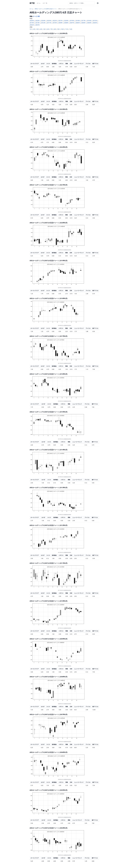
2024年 (43, 21)
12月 (70, 29)
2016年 (89, 21)
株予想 (32, 3)
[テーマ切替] (97, 3)
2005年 (83, 23)
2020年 (66, 21)
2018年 (78, 21)
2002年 (32, 25)
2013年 (37, 23)
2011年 (49, 23)
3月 (38, 29)
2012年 (43, 23)
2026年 (32, 21)
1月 (31, 29)
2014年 (32, 23)
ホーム (38, 3)
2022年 (55, 21)
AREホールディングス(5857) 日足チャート (46, 9)
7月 (52, 29)
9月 (58, 29)
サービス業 (36, 16)
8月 (55, 29)
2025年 (37, 21)
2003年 (95, 23)
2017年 (83, 21)
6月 (48, 29)
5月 (45, 29)
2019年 (72, 21)
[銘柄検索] (81, 3)
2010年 (55, 23)
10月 (62, 29)
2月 (34, 29)
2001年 (37, 25)
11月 (66, 29)
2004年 (89, 23)
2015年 (95, 21)
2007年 (72, 23)
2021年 (60, 21)
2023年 (49, 21)
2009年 (60, 23)
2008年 (66, 23)
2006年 (78, 23)
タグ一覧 (45, 3)
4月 (41, 29)
